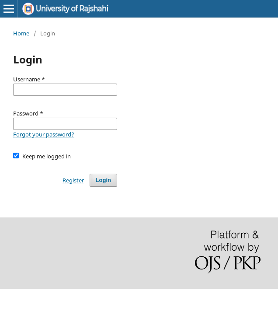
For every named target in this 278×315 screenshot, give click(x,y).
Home (21, 33)
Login (103, 180)
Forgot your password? (43, 134)
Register (73, 180)
